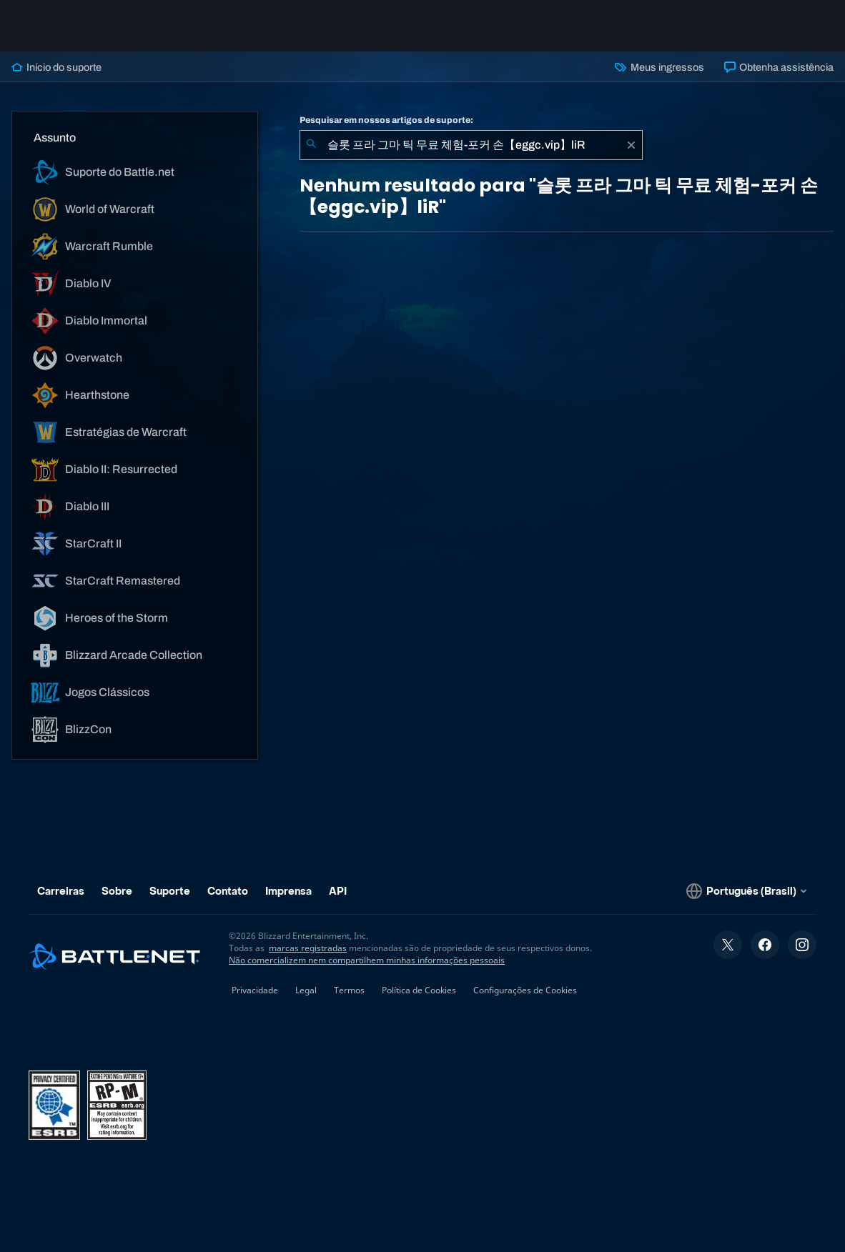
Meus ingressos (659, 67)
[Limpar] (631, 145)
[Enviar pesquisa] (311, 145)
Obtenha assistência (779, 67)
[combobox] (471, 145)
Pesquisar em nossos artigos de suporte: (386, 120)
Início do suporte (56, 67)
